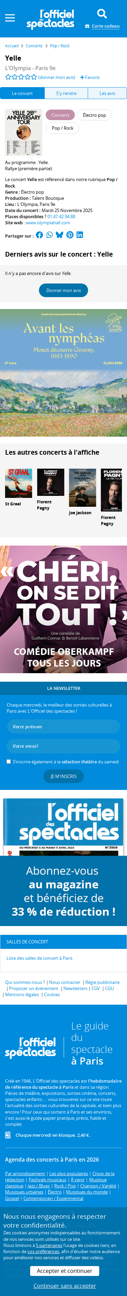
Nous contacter (64, 982)
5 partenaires (49, 1245)
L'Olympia (27, 204)
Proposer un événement (33, 988)
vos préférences (43, 1251)
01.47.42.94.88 (61, 216)
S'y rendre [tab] (66, 93)
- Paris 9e (30, 68)
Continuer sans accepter (65, 1286)
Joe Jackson (80, 513)
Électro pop (32, 192)
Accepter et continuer (64, 1271)
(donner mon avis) (56, 77)
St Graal (13, 504)
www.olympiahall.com (48, 223)
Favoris (90, 77)
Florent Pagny (44, 505)
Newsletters (75, 988)
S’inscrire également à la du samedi (66, 762)
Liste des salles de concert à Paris (39, 958)
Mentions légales (22, 994)
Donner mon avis (63, 290)
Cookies (52, 994)
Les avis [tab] (107, 93)
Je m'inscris (64, 776)
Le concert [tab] (22, 93)
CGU (109, 988)
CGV (95, 988)
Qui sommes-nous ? (25, 982)
